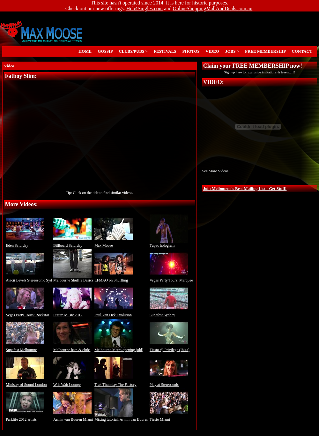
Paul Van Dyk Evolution (113, 313)
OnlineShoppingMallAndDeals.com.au (212, 8)
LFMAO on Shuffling (113, 278)
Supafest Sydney (169, 313)
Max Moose (113, 244)
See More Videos (215, 171)
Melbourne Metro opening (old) (118, 348)
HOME (85, 51)
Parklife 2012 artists (25, 418)
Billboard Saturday (72, 244)
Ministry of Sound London (26, 383)
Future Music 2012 (72, 313)
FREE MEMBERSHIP (265, 51)
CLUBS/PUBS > (133, 51)
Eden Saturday (25, 244)
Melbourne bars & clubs (72, 348)
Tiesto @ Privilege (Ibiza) (169, 348)
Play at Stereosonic (169, 383)
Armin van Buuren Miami (73, 418)
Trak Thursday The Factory (115, 383)
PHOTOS (191, 51)
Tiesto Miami (169, 418)
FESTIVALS (165, 51)
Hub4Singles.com (144, 8)
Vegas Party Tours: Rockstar (27, 313)
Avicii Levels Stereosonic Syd (29, 278)
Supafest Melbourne (25, 348)
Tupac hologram (169, 244)
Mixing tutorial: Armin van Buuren (121, 418)
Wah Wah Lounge (72, 383)
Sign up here (233, 72)
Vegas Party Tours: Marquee (171, 278)
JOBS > (232, 51)
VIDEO (212, 51)
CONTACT (302, 51)
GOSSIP (105, 51)
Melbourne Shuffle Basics (73, 278)
